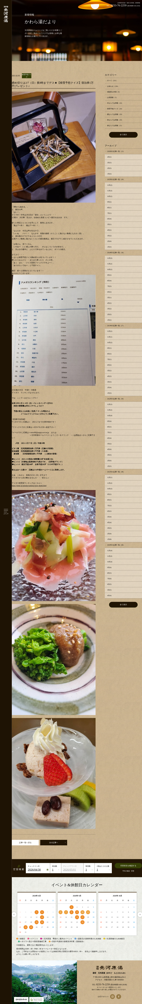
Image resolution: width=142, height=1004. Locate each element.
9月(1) (109, 348)
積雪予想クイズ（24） (115, 109)
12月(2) (109, 185)
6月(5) (109, 584)
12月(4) (109, 550)
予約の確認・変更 (128, 871)
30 (20, 932)
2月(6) (109, 241)
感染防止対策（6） (114, 92)
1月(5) (109, 466)
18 (31, 922)
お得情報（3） (112, 97)
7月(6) (109, 578)
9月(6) (109, 567)
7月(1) (109, 213)
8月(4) (109, 280)
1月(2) (109, 320)
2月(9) (109, 533)
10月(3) (109, 489)
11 (31, 917)
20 (60, 922)
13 (60, 917)
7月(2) (109, 432)
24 (134, 922)
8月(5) (109, 500)
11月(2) (109, 264)
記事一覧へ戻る (25, 843)
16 (20, 922)
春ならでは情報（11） (115, 125)
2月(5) (109, 168)
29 (53, 927)
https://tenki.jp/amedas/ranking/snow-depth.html (29, 486)
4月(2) (109, 157)
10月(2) (109, 196)
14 (47, 917)
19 (93, 917)
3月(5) (109, 455)
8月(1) (109, 207)
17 (25, 922)
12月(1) (109, 477)
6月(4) (109, 219)
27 (42, 927)
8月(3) (109, 354)
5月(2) (109, 370)
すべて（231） (112, 80)
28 (47, 927)
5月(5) (109, 590)
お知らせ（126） (113, 86)
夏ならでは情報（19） (115, 114)
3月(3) (109, 162)
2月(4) (109, 387)
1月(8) (109, 539)
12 (36, 917)
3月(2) (109, 236)
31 (25, 932)
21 (47, 922)
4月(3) (109, 376)
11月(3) (109, 191)
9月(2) (109, 202)
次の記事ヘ (53, 843)
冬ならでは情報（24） (115, 103)
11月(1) (109, 337)
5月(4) (109, 517)
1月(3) (109, 174)
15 (53, 917)
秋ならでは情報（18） (115, 120)
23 (20, 927)
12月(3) (109, 258)
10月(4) (109, 415)
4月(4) (109, 449)
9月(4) (109, 421)
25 (88, 922)
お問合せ (77, 435)
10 (134, 912)
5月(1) (109, 224)
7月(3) (109, 286)
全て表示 (123, 135)
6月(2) (109, 292)
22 (53, 922)
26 (36, 927)
